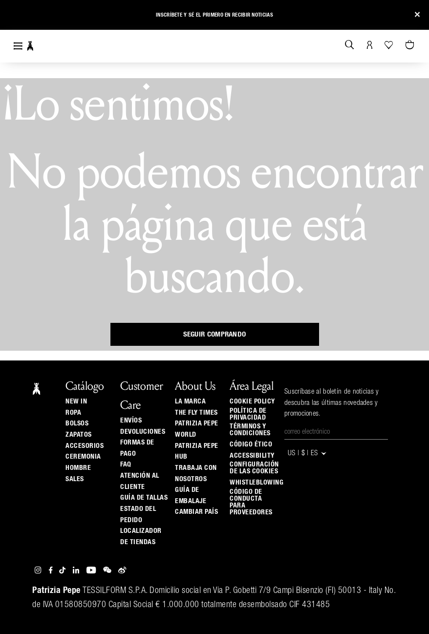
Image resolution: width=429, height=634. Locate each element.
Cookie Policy (252, 401)
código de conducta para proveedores (251, 502)
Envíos (131, 420)
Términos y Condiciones (250, 430)
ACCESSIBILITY (252, 455)
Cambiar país (196, 511)
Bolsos (76, 423)
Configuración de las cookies (254, 468)
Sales (74, 479)
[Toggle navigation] (18, 46)
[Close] (417, 15)
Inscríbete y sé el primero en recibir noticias (214, 15)
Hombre (78, 468)
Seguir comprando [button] (214, 334)
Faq (125, 464)
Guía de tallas (144, 497)
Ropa (73, 412)
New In (76, 401)
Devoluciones (142, 431)
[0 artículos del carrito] (411, 45)
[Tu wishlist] (390, 45)
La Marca (190, 401)
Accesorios (84, 446)
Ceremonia (83, 456)
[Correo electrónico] (336, 432)
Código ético (251, 444)
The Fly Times (196, 412)
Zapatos (78, 434)
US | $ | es (307, 453)
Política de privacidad (248, 414)
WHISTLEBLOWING (256, 482)
